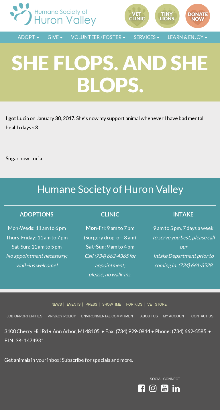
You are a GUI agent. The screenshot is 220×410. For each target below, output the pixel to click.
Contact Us (202, 316)
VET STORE (157, 304)
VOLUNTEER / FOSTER (98, 37)
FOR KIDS (134, 304)
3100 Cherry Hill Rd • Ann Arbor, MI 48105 (51, 331)
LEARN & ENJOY (187, 37)
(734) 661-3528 (195, 265)
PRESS (91, 304)
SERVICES (146, 37)
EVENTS (73, 304)
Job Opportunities (24, 316)
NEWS (57, 304)
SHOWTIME (111, 304)
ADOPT (28, 37)
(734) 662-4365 (111, 256)
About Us (149, 316)
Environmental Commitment (108, 316)
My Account (174, 316)
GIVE (55, 37)
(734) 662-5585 (189, 331)
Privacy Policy (62, 316)
